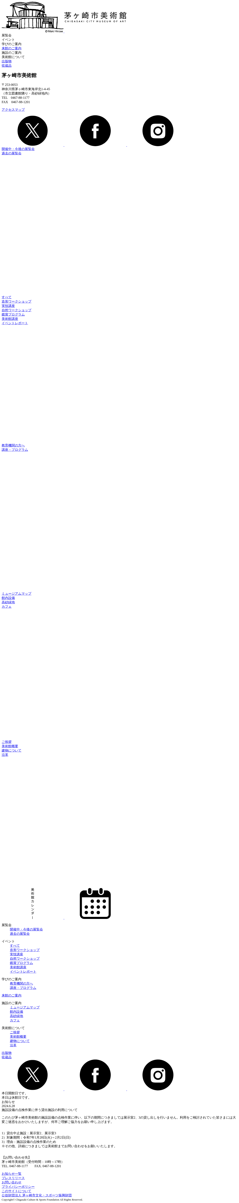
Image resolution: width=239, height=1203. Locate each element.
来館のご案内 (11, 48)
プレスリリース (13, 1178)
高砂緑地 (8, 602)
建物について (11, 750)
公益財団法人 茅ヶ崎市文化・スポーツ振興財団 (37, 1195)
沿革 (5, 755)
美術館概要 (10, 746)
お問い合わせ (11, 1182)
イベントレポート (15, 323)
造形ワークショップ (16, 301)
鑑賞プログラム (13, 314)
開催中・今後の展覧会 (18, 149)
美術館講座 (10, 319)
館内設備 (8, 598)
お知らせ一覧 (11, 1173)
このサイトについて (16, 1191)
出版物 (7, 61)
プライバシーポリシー (18, 1186)
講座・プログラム (15, 449)
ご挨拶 (7, 742)
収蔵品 (7, 65)
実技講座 (8, 306)
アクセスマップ (13, 109)
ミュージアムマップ (16, 593)
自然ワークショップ (16, 310)
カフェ (7, 606)
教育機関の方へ (13, 445)
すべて (7, 297)
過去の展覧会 (11, 153)
